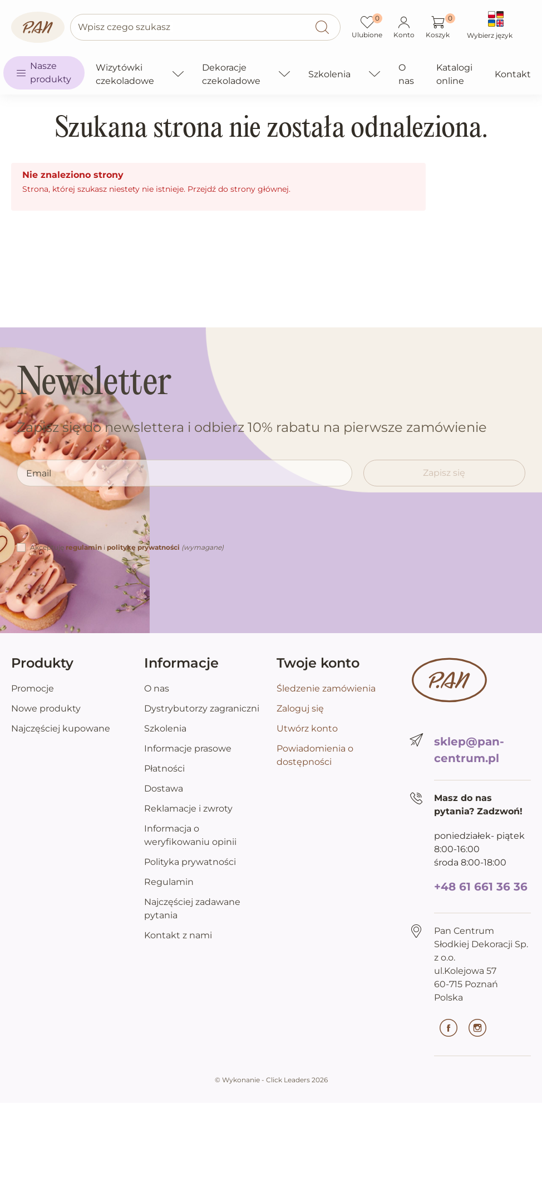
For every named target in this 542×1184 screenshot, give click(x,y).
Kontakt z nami (178, 935)
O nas (156, 688)
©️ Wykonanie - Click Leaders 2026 (271, 1080)
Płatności (164, 768)
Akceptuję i (127, 547)
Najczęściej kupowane (60, 728)
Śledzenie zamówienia (326, 688)
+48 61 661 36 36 (481, 886)
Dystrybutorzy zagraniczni (201, 708)
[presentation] (101, 519)
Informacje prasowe (187, 748)
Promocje (32, 688)
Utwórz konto (307, 728)
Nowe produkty (46, 708)
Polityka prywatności (190, 862)
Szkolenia (165, 728)
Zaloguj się (300, 708)
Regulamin (169, 882)
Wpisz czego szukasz (124, 27)
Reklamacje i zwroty (188, 808)
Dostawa (163, 788)
